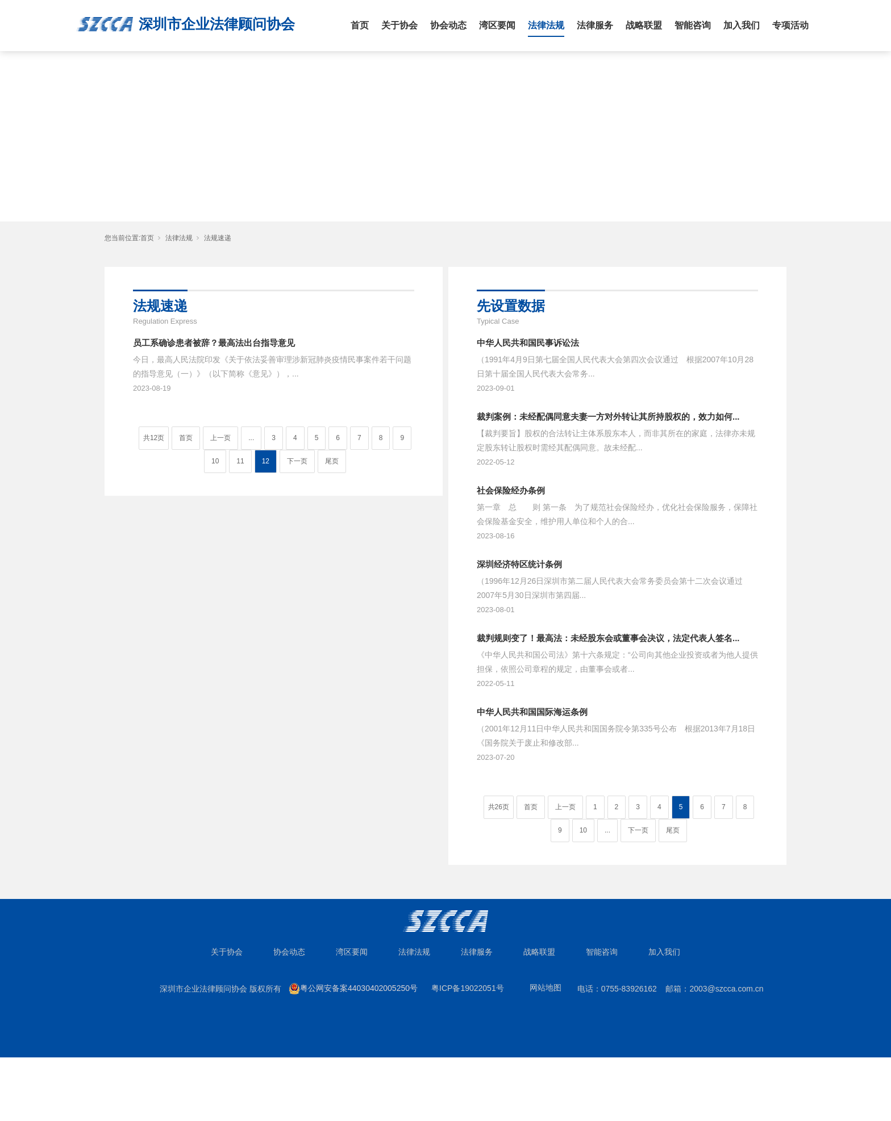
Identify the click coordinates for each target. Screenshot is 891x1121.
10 (215, 461)
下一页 (297, 461)
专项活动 (790, 25)
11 (240, 461)
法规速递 (217, 238)
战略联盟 (644, 25)
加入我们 (741, 25)
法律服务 (595, 25)
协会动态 (448, 25)
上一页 (220, 438)
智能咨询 (693, 25)
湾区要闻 (497, 25)
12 (265, 461)
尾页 (332, 461)
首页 (360, 25)
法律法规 (546, 25)
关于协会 (399, 25)
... (251, 438)
